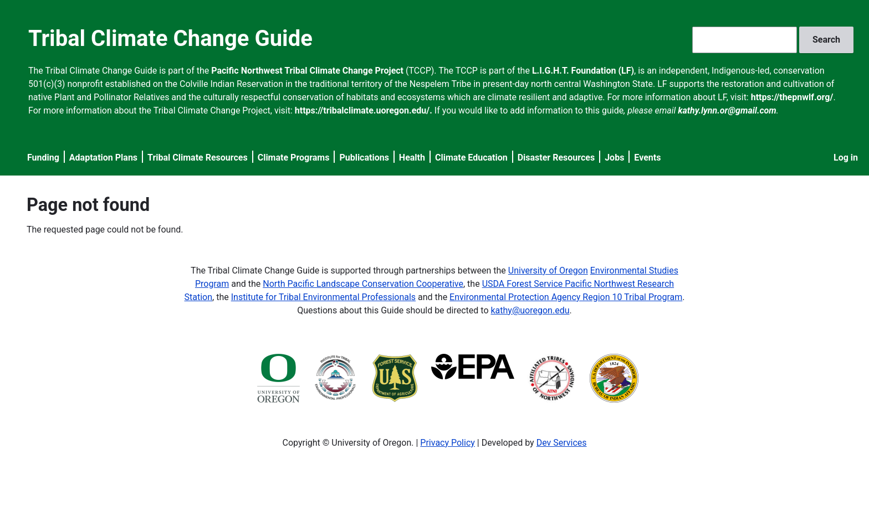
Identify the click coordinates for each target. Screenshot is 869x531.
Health (412, 157)
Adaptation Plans (103, 157)
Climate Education (471, 157)
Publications (364, 157)
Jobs (614, 157)
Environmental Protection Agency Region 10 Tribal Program (565, 297)
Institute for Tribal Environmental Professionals (323, 297)
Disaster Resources (556, 157)
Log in (846, 157)
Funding (43, 157)
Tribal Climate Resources (197, 157)
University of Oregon (548, 270)
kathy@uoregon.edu (530, 310)
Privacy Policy (447, 442)
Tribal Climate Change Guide (170, 38)
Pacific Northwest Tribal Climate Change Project (307, 70)
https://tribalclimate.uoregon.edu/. (363, 110)
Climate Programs (294, 157)
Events (647, 157)
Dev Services (561, 442)
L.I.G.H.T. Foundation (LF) (583, 70)
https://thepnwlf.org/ (792, 97)
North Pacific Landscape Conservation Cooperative (363, 284)
